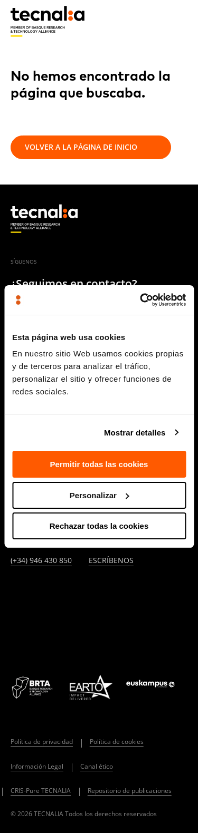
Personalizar (99, 495)
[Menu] (179, 21)
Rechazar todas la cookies (99, 525)
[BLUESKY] (41, 623)
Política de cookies (117, 741)
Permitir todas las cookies (99, 464)
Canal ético (96, 766)
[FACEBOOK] (92, 595)
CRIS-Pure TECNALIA (41, 790)
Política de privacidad (42, 741)
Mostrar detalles (135, 432)
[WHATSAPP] (15, 623)
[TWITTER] (41, 595)
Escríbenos (111, 560)
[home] (47, 21)
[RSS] (143, 595)
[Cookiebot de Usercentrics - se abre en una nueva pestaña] (141, 300)
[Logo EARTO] (91, 687)
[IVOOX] (169, 595)
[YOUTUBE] (118, 595)
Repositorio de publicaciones (130, 790)
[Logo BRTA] (33, 687)
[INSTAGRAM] (67, 595)
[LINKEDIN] (15, 595)
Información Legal (37, 766)
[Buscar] (153, 20)
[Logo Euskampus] (156, 687)
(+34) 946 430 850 (41, 560)
